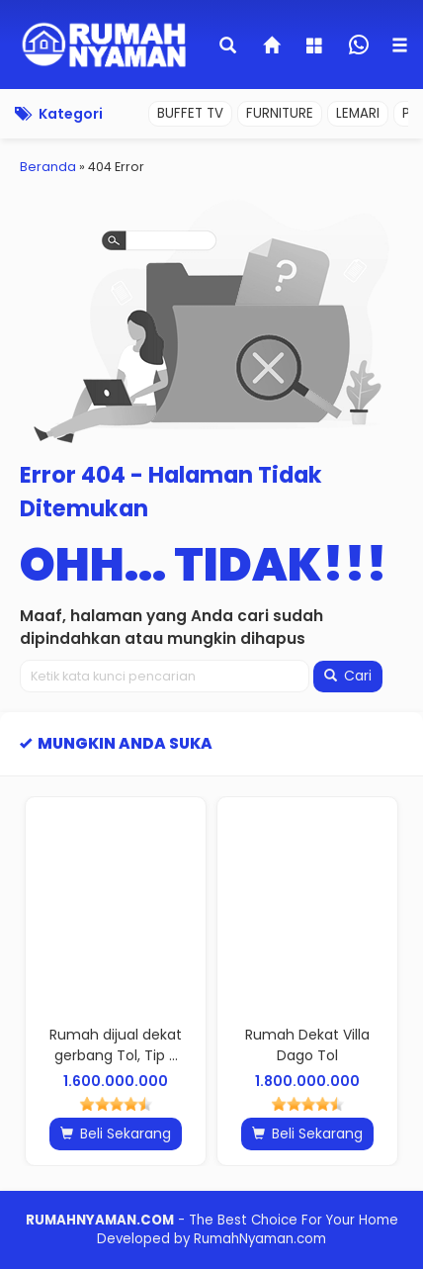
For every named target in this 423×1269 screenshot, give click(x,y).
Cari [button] (348, 675)
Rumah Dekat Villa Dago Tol (307, 1045)
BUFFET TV (190, 113)
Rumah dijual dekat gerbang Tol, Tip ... (115, 1045)
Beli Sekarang (115, 1133)
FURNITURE (279, 113)
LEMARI (358, 113)
